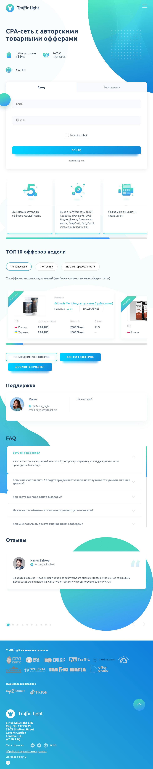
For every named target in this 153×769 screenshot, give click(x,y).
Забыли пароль (76, 160)
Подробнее (91, 308)
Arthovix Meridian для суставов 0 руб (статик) (83, 303)
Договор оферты (16, 753)
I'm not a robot (78, 135)
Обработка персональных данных (26, 747)
